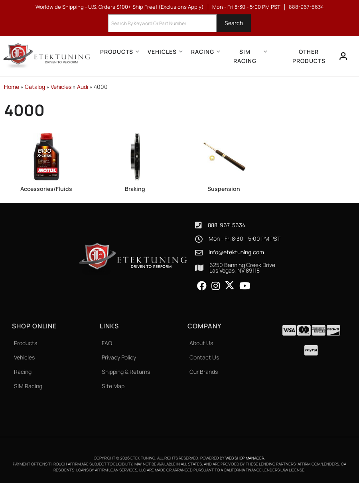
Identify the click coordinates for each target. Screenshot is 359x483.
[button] (179, 23)
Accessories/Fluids (46, 188)
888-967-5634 (226, 225)
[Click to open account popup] (343, 56)
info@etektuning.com (236, 252)
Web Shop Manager (244, 458)
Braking (135, 188)
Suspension (223, 188)
